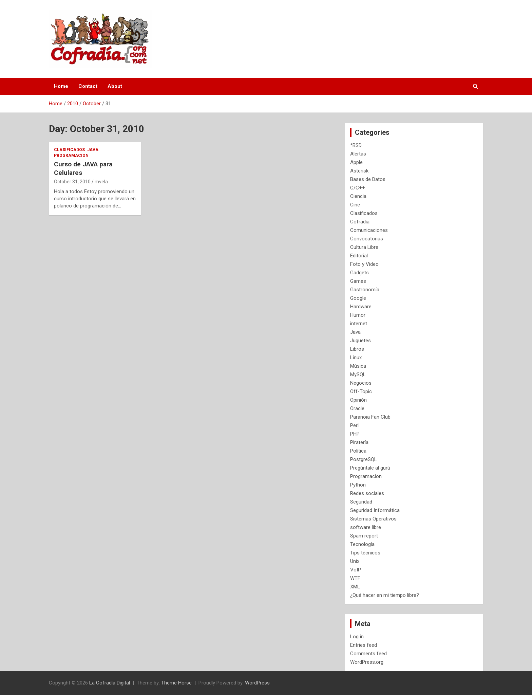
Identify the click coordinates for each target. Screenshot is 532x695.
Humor (357, 315)
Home (61, 86)
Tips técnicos (365, 553)
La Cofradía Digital (109, 683)
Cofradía (359, 222)
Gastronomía (364, 290)
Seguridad (361, 502)
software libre (365, 527)
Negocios (361, 383)
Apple (356, 162)
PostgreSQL (363, 459)
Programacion (71, 155)
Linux (356, 357)
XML (355, 587)
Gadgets (359, 273)
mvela (101, 181)
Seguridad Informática (375, 510)
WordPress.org (366, 662)
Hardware (361, 307)
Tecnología (362, 544)
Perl (354, 425)
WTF (355, 578)
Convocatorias (366, 239)
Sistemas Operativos (373, 519)
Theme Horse (176, 683)
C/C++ (357, 188)
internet (358, 324)
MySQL (358, 374)
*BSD (356, 145)
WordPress (257, 683)
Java (92, 149)
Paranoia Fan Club (370, 417)
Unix (354, 561)
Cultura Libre (364, 247)
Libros (357, 349)
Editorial (359, 256)
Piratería (359, 442)
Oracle (357, 408)
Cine (355, 205)
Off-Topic (361, 391)
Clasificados (69, 149)
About (115, 86)
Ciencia (358, 196)
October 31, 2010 (72, 181)
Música (358, 366)
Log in (357, 637)
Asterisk (359, 171)
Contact (87, 86)
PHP (355, 434)
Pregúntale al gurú (370, 468)
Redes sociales (367, 493)
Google (358, 298)
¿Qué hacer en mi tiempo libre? (384, 595)
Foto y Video (364, 264)
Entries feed (363, 645)
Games (358, 281)
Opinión (358, 400)
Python (358, 485)
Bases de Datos (367, 179)
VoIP (355, 570)
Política (358, 451)
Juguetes (360, 340)
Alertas (358, 154)
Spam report (364, 536)
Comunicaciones (369, 230)
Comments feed (368, 654)
